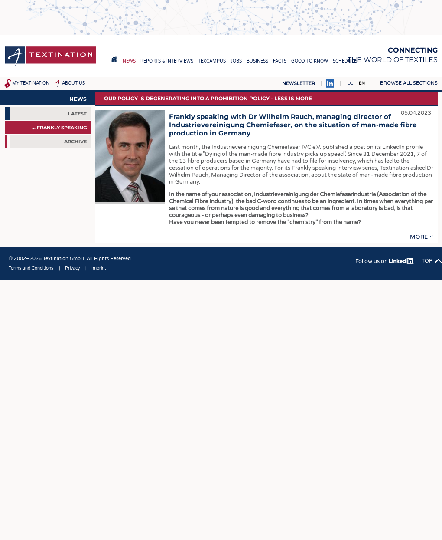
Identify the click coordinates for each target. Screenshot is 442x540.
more (419, 237)
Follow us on (384, 261)
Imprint (98, 268)
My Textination (30, 83)
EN (362, 83)
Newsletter (298, 83)
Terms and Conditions (31, 268)
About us (73, 83)
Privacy (72, 268)
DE (350, 83)
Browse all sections (409, 83)
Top (427, 261)
